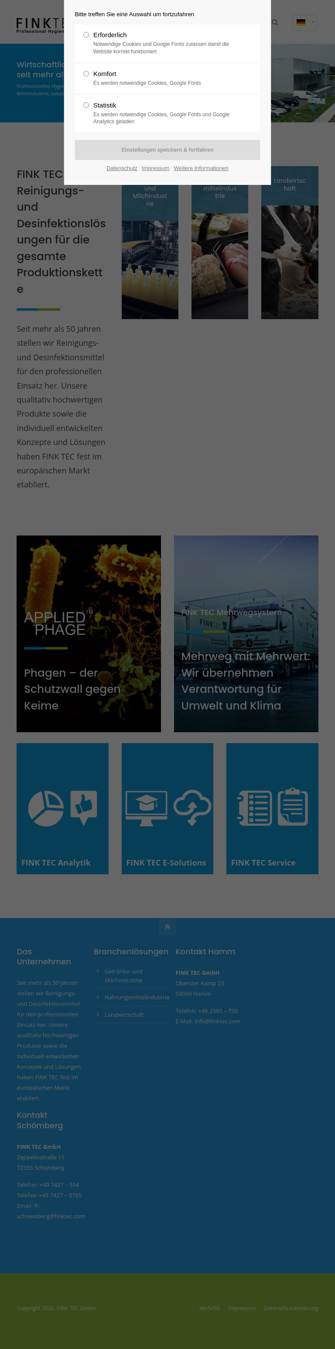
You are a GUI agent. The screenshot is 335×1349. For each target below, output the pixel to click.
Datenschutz (121, 168)
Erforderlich (164, 43)
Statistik (164, 113)
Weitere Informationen (201, 168)
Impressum (155, 168)
